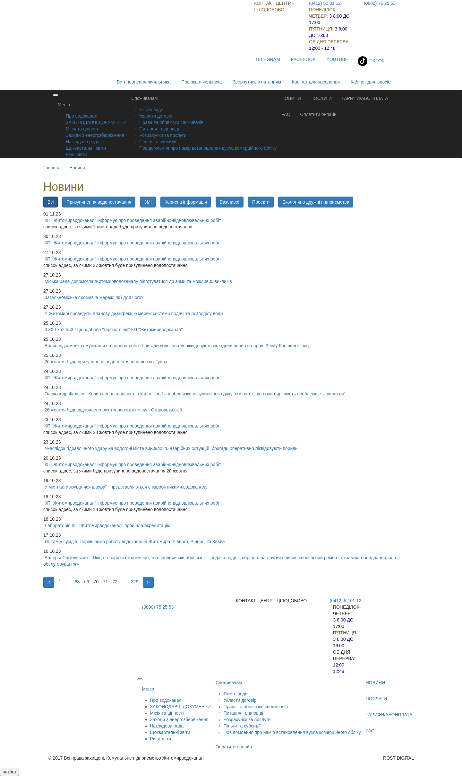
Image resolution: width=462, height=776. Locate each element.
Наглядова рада (82, 141)
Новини (77, 167)
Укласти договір (155, 116)
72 (115, 581)
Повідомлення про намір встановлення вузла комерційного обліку (208, 148)
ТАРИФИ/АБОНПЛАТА (364, 98)
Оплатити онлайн (318, 114)
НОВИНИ (291, 98)
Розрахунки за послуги (162, 135)
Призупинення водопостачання (98, 202)
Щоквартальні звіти (86, 148)
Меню (64, 104)
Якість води (151, 109)
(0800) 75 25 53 (380, 3)
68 (77, 581)
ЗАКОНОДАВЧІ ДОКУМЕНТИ (96, 122)
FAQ (285, 114)
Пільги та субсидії (157, 141)
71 (105, 581)
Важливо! (229, 202)
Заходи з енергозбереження (95, 135)
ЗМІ (148, 202)
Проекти (261, 202)
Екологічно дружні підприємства (315, 202)
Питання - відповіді (159, 128)
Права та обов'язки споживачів (171, 122)
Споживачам (144, 98)
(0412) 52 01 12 (325, 3)
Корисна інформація (186, 202)
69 (86, 581)
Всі (50, 202)
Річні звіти (76, 154)
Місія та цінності (82, 128)
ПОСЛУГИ (321, 98)
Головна (51, 167)
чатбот (9, 771)
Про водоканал (81, 116)
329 (134, 581)
